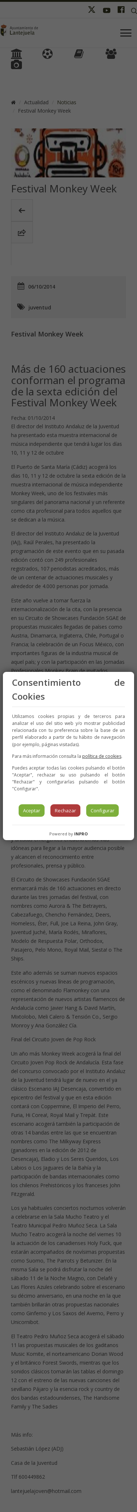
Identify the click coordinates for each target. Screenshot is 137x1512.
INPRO (81, 833)
